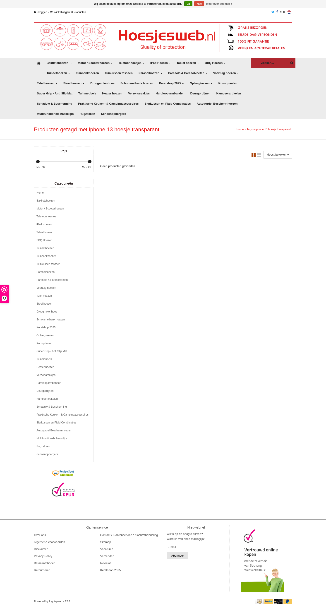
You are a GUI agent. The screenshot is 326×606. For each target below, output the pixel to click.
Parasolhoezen (150, 73)
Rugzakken (87, 113)
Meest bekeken (277, 154)
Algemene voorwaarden (49, 542)
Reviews (105, 563)
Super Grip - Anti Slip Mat (54, 93)
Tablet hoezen (188, 63)
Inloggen (40, 12)
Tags (249, 129)
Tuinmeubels (87, 93)
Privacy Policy (43, 556)
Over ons (40, 535)
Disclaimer (41, 549)
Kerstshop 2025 (171, 83)
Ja (188, 3)
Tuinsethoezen (58, 73)
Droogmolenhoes (102, 83)
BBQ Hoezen (215, 63)
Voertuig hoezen (226, 73)
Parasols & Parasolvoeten (187, 73)
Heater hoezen (112, 93)
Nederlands (289, 12)
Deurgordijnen (200, 93)
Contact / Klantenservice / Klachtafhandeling (129, 535)
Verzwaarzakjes (139, 93)
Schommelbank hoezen (136, 83)
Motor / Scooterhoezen (95, 63)
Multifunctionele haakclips (55, 113)
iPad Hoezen (160, 63)
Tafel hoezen (47, 83)
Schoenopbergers (113, 113)
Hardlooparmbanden (170, 93)
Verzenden (107, 556)
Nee (199, 3)
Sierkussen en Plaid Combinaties (167, 103)
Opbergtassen (201, 83)
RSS (67, 601)
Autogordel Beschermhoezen (217, 103)
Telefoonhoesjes (131, 63)
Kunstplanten (227, 83)
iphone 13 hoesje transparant (273, 129)
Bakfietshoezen (59, 63)
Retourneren (42, 570)
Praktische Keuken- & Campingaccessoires (108, 103)
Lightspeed (55, 601)
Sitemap (105, 542)
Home (240, 129)
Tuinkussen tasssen (119, 73)
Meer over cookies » (219, 3)
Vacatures (106, 549)
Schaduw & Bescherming (54, 103)
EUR (282, 12)
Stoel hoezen (73, 83)
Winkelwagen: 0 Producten (68, 12)
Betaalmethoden (44, 563)
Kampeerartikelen (228, 93)
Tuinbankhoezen (87, 73)
